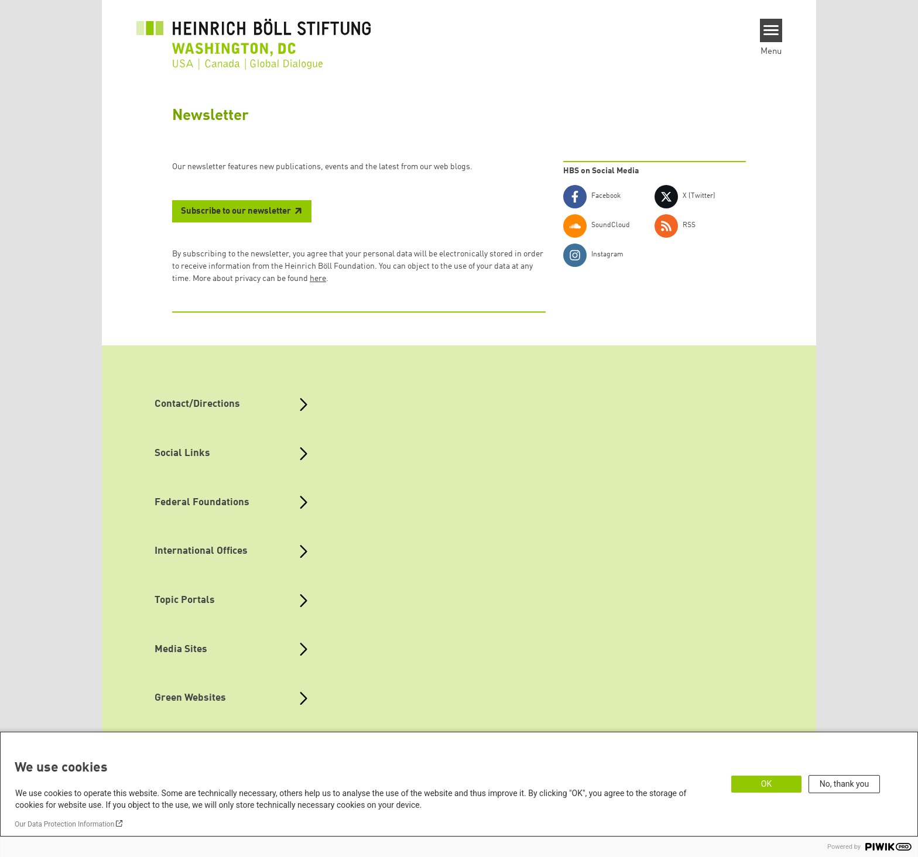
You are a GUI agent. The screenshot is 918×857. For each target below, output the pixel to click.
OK (766, 784)
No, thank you (844, 784)
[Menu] (771, 30)
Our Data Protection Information (64, 824)
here (318, 279)
